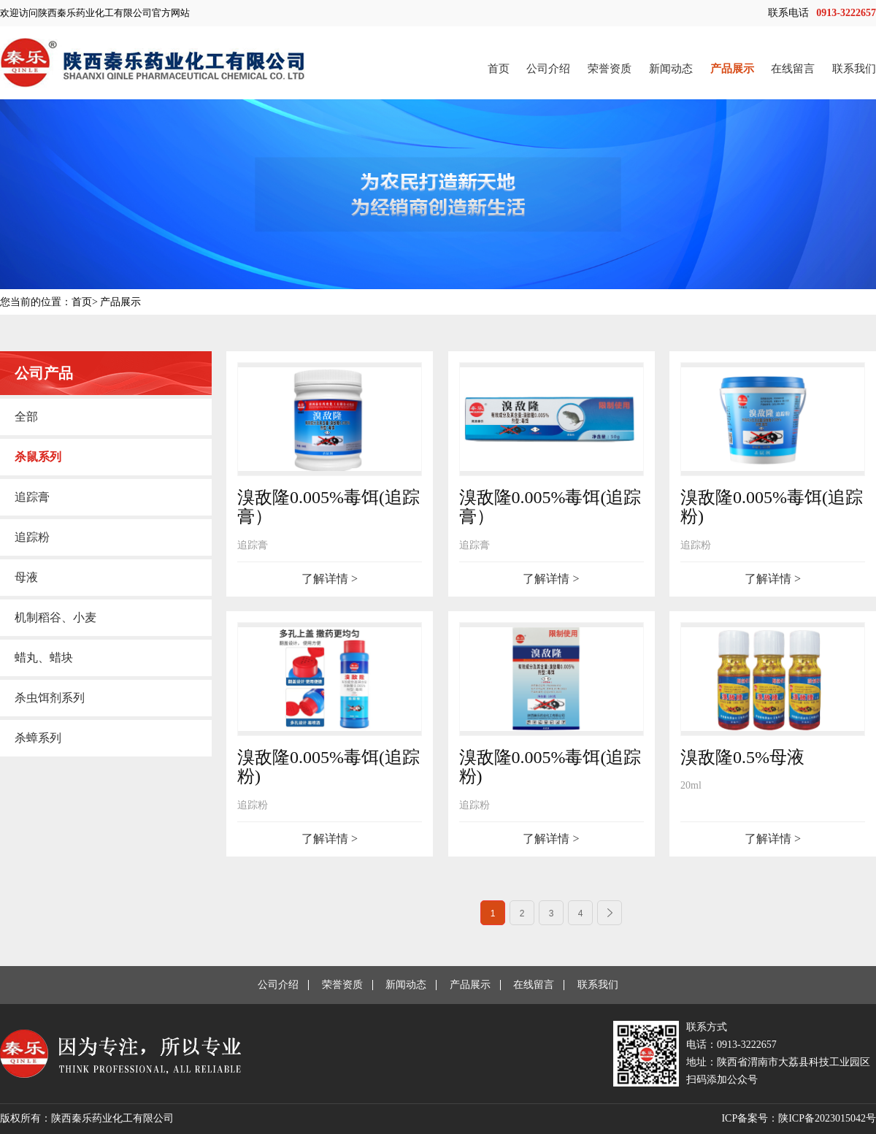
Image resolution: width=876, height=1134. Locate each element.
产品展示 (732, 68)
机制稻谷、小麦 (55, 617)
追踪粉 (32, 537)
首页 (499, 68)
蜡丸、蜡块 (44, 657)
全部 (26, 416)
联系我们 (854, 68)
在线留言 (793, 68)
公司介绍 (548, 68)
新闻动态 (671, 68)
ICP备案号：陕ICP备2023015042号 (798, 1118)
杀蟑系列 (38, 738)
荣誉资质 (609, 68)
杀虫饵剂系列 (50, 697)
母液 (26, 577)
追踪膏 (32, 497)
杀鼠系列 (38, 457)
